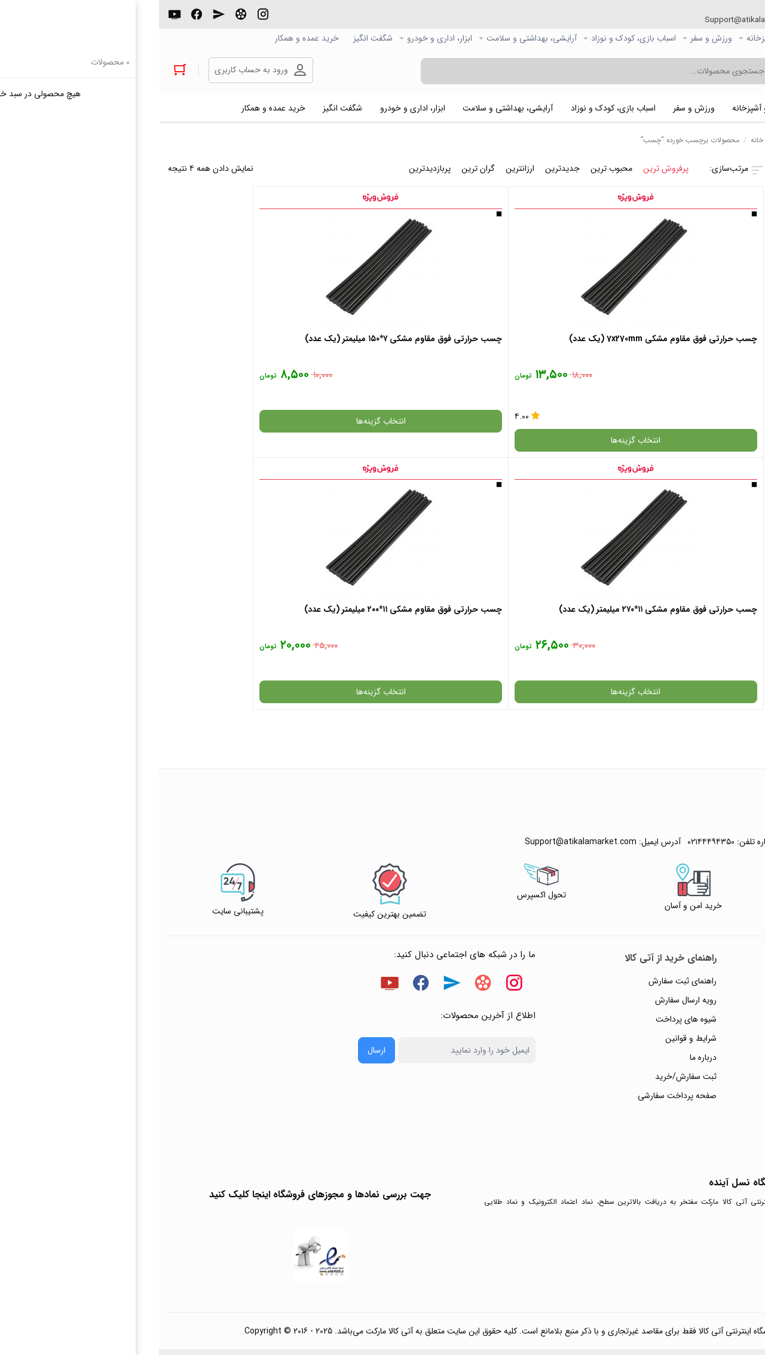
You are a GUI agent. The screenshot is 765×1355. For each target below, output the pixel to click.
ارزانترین (361, 171)
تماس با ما (729, 962)
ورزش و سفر (552, 38)
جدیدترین (403, 171)
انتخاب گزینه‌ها (530, 443)
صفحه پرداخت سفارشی (518, 981)
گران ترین (319, 171)
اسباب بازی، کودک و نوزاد (474, 38)
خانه (598, 143)
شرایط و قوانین (532, 924)
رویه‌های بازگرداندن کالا (708, 905)
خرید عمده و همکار (148, 38)
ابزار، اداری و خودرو (280, 38)
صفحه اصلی (735, 38)
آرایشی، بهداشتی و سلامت (373, 38)
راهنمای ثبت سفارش (523, 866)
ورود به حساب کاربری (94, 70)
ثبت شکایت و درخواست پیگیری (693, 1000)
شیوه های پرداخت (527, 905)
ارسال (218, 936)
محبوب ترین (452, 171)
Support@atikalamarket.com (591, 20)
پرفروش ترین (507, 171)
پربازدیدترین (271, 171)
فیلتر (686, 246)
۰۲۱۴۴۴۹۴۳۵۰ (711, 20)
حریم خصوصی (722, 924)
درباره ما (544, 943)
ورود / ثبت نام (722, 981)
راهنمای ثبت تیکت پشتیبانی (700, 866)
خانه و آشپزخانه (614, 38)
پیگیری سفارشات (719, 943)
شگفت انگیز (214, 38)
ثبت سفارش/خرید (527, 962)
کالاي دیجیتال (677, 38)
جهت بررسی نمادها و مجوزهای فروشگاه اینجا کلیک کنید (161, 1080)
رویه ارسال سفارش (527, 886)
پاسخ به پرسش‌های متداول (702, 886)
